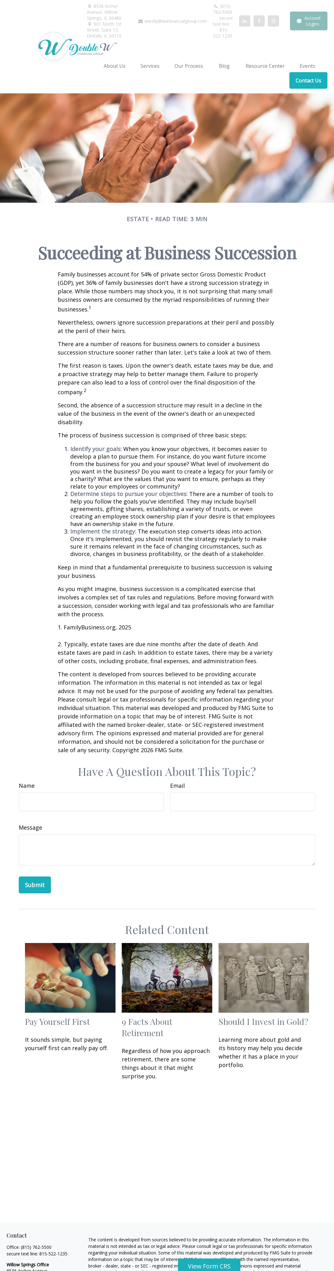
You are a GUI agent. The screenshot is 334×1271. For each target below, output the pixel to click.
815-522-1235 (53, 1254)
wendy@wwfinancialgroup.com (172, 21)
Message (30, 827)
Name (27, 785)
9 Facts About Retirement (147, 1027)
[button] (114, 65)
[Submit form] (35, 884)
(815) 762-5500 (222, 9)
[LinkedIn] (244, 21)
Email (177, 785)
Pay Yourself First (57, 1021)
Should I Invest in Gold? (263, 1021)
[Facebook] (259, 21)
